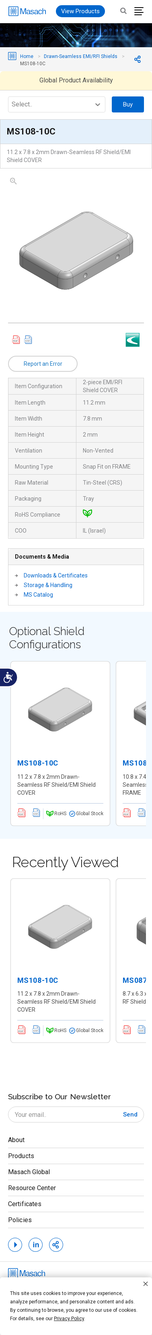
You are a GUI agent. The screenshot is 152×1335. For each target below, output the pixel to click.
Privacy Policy (69, 1318)
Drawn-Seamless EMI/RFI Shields (80, 56)
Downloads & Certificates (56, 575)
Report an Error (43, 364)
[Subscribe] (130, 1114)
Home (26, 56)
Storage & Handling (48, 585)
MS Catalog (38, 594)
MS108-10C (37, 763)
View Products (80, 11)
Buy (128, 104)
